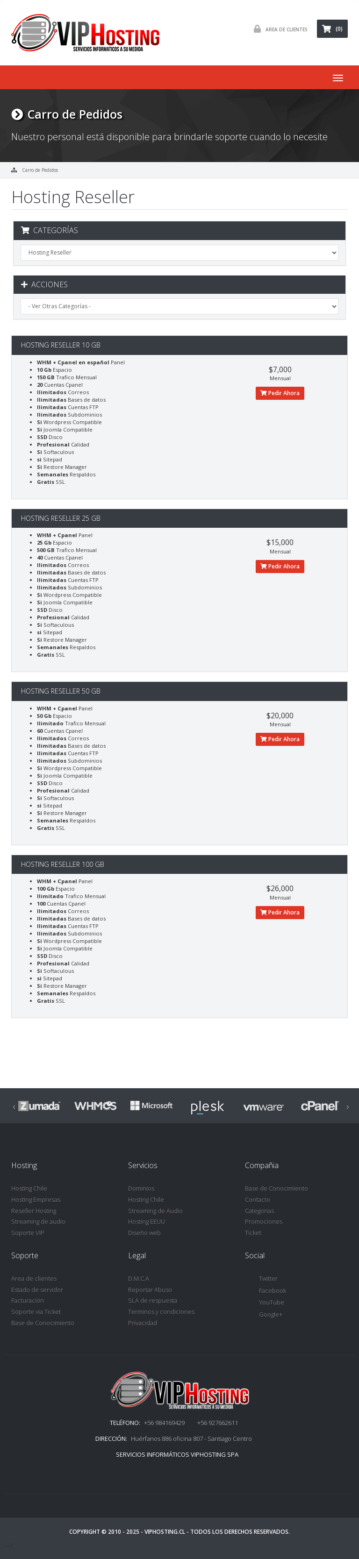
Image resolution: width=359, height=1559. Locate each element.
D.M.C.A (138, 1278)
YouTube (264, 1303)
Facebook (265, 1291)
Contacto (257, 1199)
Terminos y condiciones (161, 1311)
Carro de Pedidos (40, 170)
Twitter (261, 1279)
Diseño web (144, 1232)
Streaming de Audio (155, 1210)
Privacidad (142, 1322)
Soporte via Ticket (36, 1311)
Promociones (263, 1221)
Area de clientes (34, 1278)
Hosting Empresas (35, 1199)
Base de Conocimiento (276, 1188)
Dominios (141, 1188)
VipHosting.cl (164, 1532)
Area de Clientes (278, 29)
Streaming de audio (38, 1221)
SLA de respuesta (152, 1300)
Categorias (259, 1210)
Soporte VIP (27, 1232)
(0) (332, 29)
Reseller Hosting (33, 1210)
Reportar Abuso (150, 1289)
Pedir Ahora (280, 393)
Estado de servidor (37, 1289)
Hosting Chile (29, 1188)
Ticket (253, 1232)
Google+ (263, 1315)
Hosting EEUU (146, 1221)
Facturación (27, 1300)
